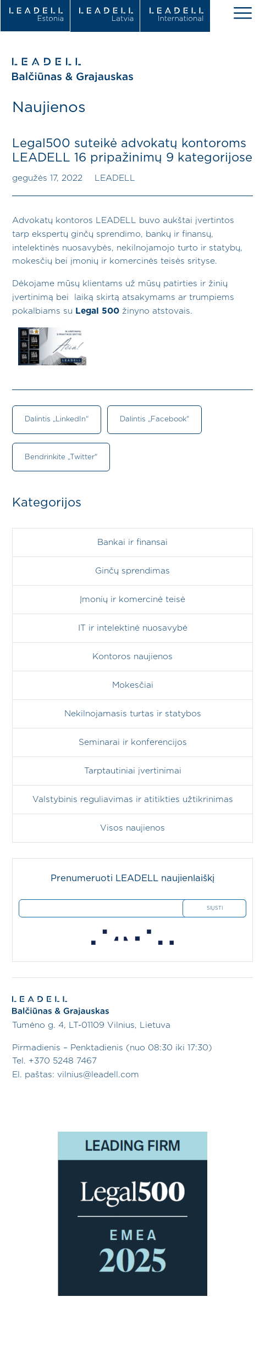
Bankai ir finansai (132, 542)
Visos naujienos (132, 828)
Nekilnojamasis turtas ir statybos (132, 714)
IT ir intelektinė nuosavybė (132, 628)
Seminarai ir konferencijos (133, 742)
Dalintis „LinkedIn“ (57, 419)
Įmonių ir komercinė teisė (132, 599)
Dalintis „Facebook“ (154, 419)
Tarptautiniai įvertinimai (132, 771)
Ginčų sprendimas (132, 571)
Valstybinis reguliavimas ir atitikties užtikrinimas (132, 799)
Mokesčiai (132, 685)
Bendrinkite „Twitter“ (61, 457)
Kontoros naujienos (132, 657)
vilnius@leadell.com (98, 1075)
